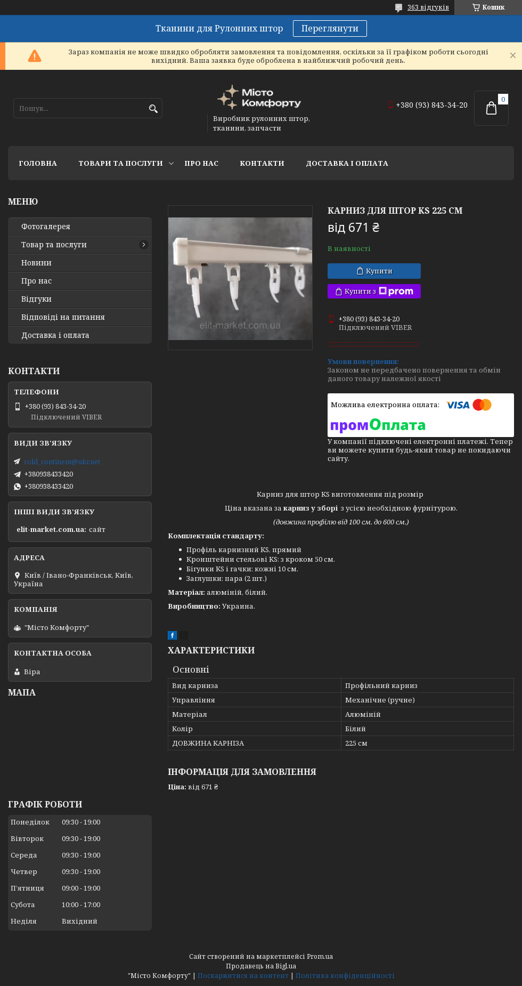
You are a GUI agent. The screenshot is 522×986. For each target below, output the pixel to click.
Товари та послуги (120, 163)
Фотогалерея (45, 226)
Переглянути (329, 28)
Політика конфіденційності (345, 975)
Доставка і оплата (347, 163)
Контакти (262, 163)
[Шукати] (153, 109)
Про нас (201, 163)
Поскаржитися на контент (243, 975)
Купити (379, 271)
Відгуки (36, 299)
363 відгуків (428, 7)
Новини (36, 263)
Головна (38, 163)
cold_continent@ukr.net (62, 461)
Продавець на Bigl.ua (261, 966)
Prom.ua (320, 956)
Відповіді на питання (63, 317)
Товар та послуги (54, 244)
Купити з (379, 291)
